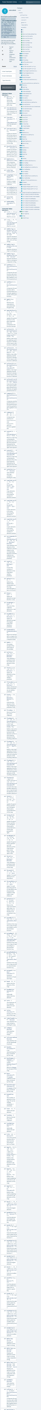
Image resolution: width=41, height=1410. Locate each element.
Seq (23, 145)
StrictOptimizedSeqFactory (30, 200)
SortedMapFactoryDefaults (30, 167)
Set (23, 156)
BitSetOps (25, 60)
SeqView (25, 154)
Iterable (25, 98)
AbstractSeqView (27, 47)
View (24, 216)
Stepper (25, 182)
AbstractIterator (28, 38)
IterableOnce (26, 104)
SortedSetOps (26, 178)
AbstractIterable (28, 36)
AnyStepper (26, 53)
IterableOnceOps (27, 108)
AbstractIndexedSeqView (29, 34)
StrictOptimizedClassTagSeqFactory (30, 192)
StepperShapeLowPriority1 (30, 186)
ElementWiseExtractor (14, 631)
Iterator (25, 113)
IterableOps (26, 111)
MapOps (24, 137)
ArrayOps (25, 55)
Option (9, 98)
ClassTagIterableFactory (30, 71)
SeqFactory (26, 147)
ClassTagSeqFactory (28, 73)
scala (10, 10)
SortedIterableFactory (29, 160)
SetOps (24, 158)
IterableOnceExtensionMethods (31, 106)
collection (14, 10)
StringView (26, 213)
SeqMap (24, 150)
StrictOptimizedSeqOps (29, 203)
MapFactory (26, 132)
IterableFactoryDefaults (30, 102)
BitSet (24, 58)
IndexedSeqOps (27, 91)
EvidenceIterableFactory (30, 79)
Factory (25, 85)
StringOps (25, 211)
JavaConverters (27, 115)
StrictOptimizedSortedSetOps (31, 209)
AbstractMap (26, 40)
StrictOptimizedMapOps (29, 198)
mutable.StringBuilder (14, 230)
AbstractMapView (27, 42)
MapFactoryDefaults (28, 134)
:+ (23, 32)
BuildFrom (25, 64)
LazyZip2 (25, 117)
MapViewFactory (27, 141)
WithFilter (26, 218)
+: (23, 29)
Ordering (9, 171)
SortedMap (25, 162)
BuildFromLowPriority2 (29, 68)
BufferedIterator (28, 62)
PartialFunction (12, 266)
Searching (25, 143)
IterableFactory (27, 100)
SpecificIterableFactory (30, 180)
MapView (25, 139)
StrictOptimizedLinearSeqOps (31, 196)
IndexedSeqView (27, 93)
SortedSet (25, 173)
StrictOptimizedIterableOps (31, 194)
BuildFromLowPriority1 (29, 66)
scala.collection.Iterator (13, 122)
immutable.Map (11, 920)
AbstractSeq (26, 45)
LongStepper (26, 128)
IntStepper (26, 95)
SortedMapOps (26, 169)
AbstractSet (26, 49)
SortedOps (25, 171)
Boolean (12, 470)
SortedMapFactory (28, 165)
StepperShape (26, 184)
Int (13, 486)
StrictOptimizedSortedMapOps (31, 207)
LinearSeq (25, 124)
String (14, 231)
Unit (13, 873)
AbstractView (26, 51)
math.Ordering (11, 1204)
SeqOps (24, 152)
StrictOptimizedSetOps (29, 205)
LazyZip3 (25, 119)
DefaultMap (26, 75)
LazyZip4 (25, 121)
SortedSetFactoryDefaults (30, 175)
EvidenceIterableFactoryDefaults (29, 83)
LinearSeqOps (26, 126)
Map (23, 130)
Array (8, 484)
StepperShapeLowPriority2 (30, 188)
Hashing (25, 87)
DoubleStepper (27, 77)
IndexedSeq (26, 89)
